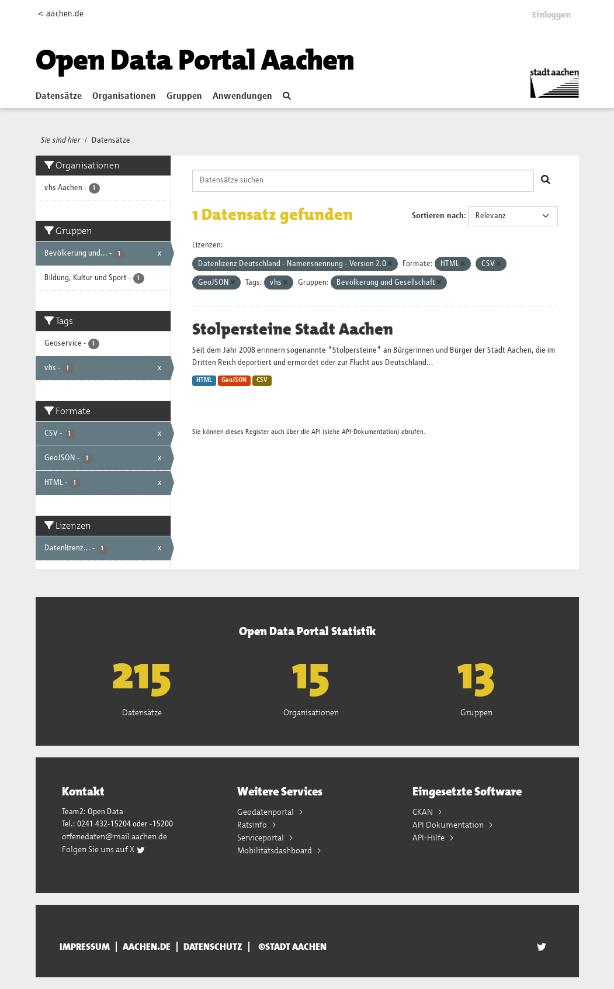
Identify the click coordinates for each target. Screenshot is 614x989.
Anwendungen (242, 96)
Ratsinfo (253, 824)
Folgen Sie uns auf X (103, 849)
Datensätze (59, 96)
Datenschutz (212, 947)
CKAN (423, 812)
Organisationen (124, 96)
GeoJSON (234, 380)
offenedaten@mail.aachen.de (114, 836)
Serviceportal (261, 837)
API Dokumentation (448, 824)
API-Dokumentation (369, 432)
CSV (262, 380)
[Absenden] (545, 181)
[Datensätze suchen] (363, 181)
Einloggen (551, 14)
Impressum (85, 947)
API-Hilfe (429, 837)
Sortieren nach (438, 216)
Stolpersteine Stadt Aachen (292, 329)
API (316, 432)
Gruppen (184, 96)
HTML (204, 380)
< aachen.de (60, 13)
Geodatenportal (266, 812)
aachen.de (147, 947)
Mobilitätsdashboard (275, 850)
